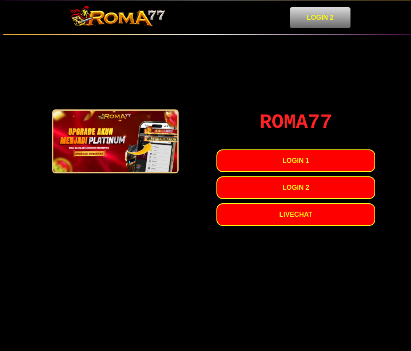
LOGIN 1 (295, 160)
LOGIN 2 (320, 17)
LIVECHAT (296, 214)
